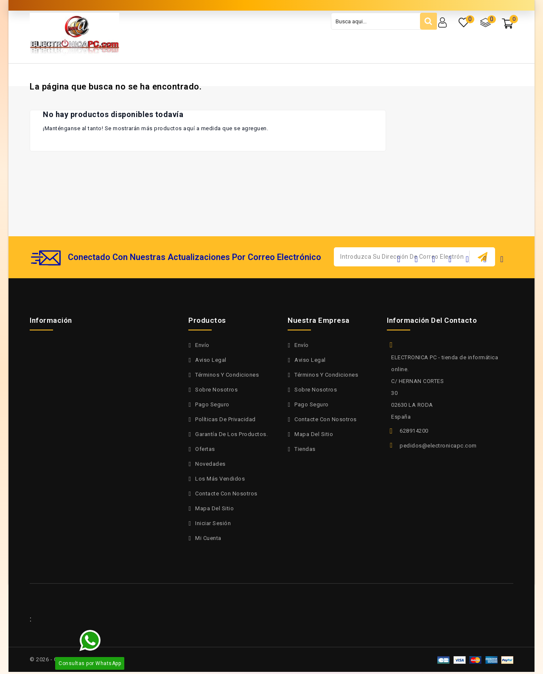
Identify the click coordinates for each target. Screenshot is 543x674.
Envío (202, 345)
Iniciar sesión (213, 523)
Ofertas (205, 449)
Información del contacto (432, 320)
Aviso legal (211, 360)
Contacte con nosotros (226, 493)
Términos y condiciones (227, 375)
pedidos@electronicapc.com (438, 445)
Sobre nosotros (216, 389)
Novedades (210, 464)
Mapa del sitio (214, 508)
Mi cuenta (208, 538)
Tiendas (305, 449)
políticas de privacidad (225, 419)
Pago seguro (212, 404)
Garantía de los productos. (231, 434)
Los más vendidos (220, 478)
